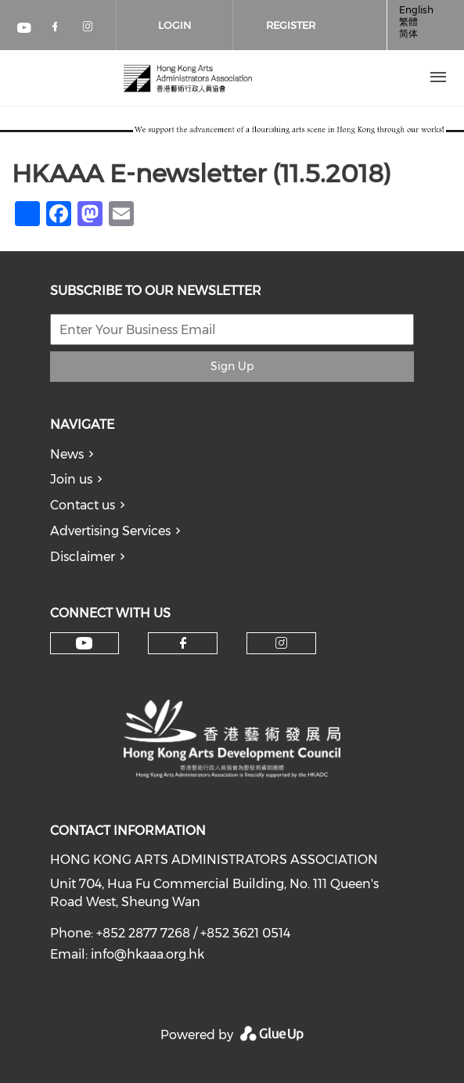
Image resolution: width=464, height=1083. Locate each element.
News (67, 454)
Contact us (82, 505)
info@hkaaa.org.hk (147, 954)
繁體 (408, 21)
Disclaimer (82, 556)
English (416, 10)
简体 (408, 33)
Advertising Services (110, 531)
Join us (71, 479)
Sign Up (232, 366)
